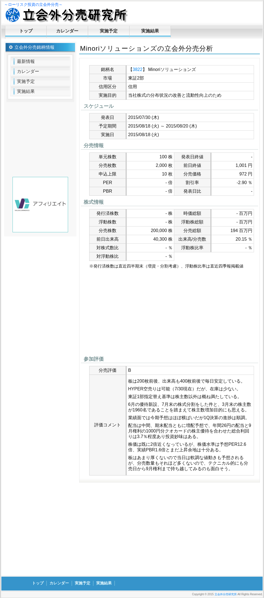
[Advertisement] (169, 314)
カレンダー (67, 31)
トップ (26, 31)
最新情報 (26, 61)
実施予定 (109, 31)
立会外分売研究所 (226, 594)
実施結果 (150, 31)
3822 (138, 69)
